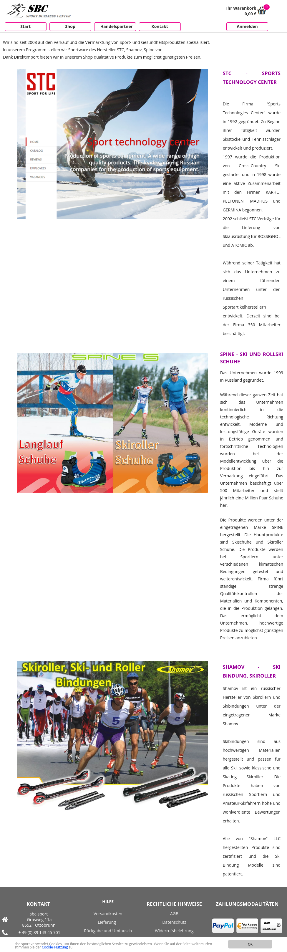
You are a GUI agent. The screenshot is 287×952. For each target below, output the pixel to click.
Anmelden (247, 26)
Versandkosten (108, 913)
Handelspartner (116, 26)
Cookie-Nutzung (55, 948)
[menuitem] (24, 26)
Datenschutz (174, 922)
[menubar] (91, 27)
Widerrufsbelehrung (174, 930)
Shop (70, 26)
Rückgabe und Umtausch (108, 930)
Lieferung (107, 922)
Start (25, 26)
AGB (174, 913)
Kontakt (159, 26)
